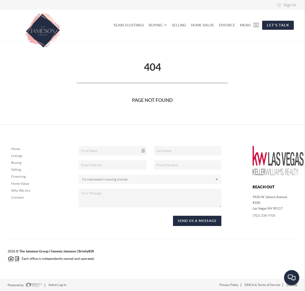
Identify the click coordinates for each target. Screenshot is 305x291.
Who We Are (20, 190)
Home (15, 149)
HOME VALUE (202, 25)
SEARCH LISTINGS (129, 25)
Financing (18, 176)
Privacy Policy (229, 285)
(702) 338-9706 (264, 215)
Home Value (20, 184)
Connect (17, 197)
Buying (16, 163)
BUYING (158, 25)
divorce (227, 25)
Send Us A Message (197, 221)
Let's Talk (278, 25)
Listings (16, 156)
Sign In (286, 5)
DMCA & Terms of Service (262, 285)
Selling (16, 169)
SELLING (179, 25)
